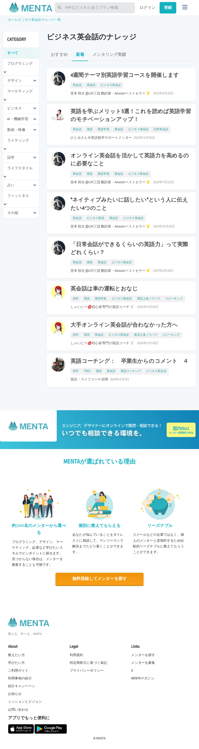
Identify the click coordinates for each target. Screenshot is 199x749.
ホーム (12, 19)
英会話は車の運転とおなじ (104, 289)
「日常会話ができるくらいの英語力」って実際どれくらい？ (129, 248)
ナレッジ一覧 (51, 19)
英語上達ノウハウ (148, 298)
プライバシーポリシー (87, 670)
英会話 (77, 85)
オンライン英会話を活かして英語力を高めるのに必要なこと (129, 160)
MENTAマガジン (142, 678)
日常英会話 (161, 129)
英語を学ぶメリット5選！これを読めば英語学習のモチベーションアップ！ (130, 115)
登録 (168, 7)
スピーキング (174, 298)
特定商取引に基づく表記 (88, 663)
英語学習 (103, 129)
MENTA (101, 738)
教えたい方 (16, 655)
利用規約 (76, 655)
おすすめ (59, 55)
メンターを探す (143, 655)
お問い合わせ (18, 709)
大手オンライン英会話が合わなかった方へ (124, 325)
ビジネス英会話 (30, 19)
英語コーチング (131, 371)
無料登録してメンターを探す (99, 579)
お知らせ (15, 694)
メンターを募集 (143, 663)
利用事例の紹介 (20, 678)
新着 (80, 55)
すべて (12, 53)
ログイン (147, 7)
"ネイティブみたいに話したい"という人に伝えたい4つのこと (129, 204)
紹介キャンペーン (21, 686)
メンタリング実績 (109, 55)
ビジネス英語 (95, 218)
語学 (76, 298)
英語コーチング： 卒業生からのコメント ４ (129, 361)
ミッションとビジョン (25, 701)
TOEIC (87, 371)
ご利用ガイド (18, 670)
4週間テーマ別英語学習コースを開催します (124, 75)
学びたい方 (16, 663)
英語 (90, 129)
